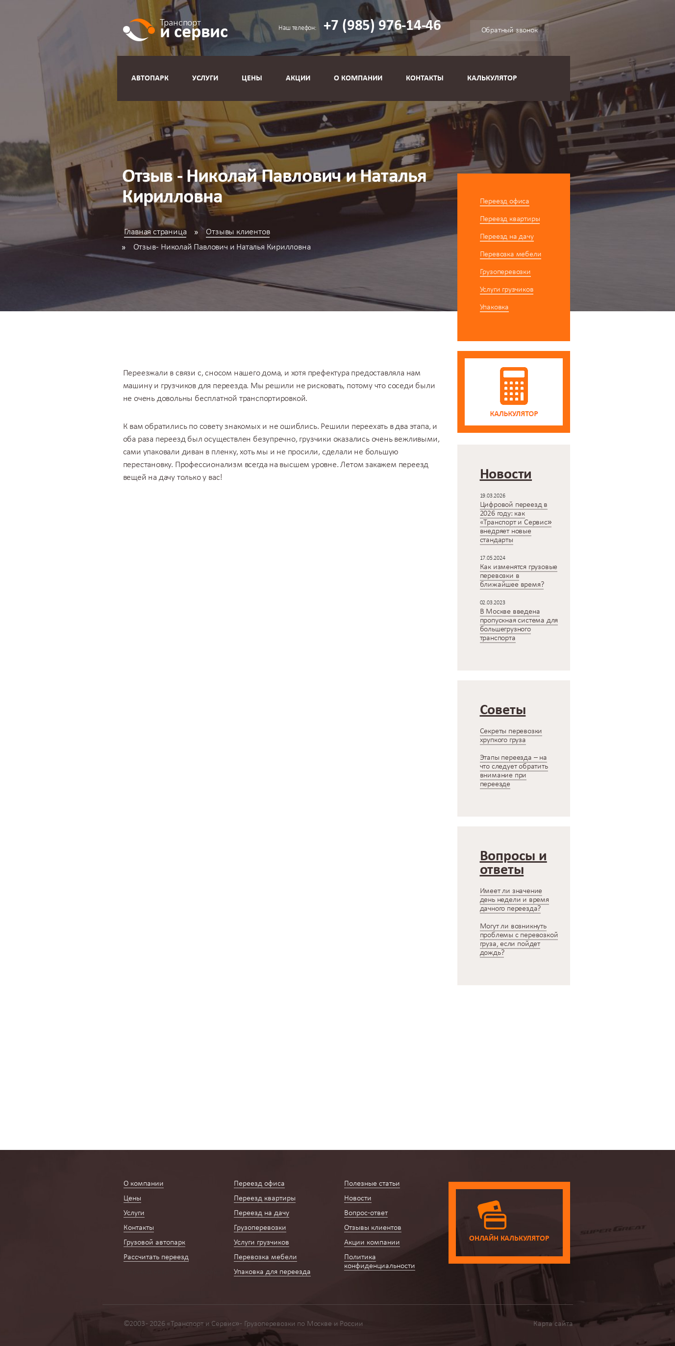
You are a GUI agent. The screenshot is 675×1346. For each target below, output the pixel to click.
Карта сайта (553, 1324)
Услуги (205, 78)
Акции (298, 78)
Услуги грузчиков (507, 290)
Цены (252, 78)
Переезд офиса (504, 201)
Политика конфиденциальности (379, 1261)
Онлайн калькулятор (509, 1239)
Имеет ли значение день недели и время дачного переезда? (514, 900)
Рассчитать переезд (156, 1257)
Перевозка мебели (511, 254)
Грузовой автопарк (154, 1242)
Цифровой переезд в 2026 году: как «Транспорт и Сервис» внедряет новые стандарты (516, 522)
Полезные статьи (372, 1184)
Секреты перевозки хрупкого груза (511, 735)
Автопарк (150, 78)
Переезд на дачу (507, 237)
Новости (358, 1198)
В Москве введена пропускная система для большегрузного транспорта (519, 625)
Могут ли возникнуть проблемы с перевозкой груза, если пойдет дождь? (519, 939)
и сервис (194, 28)
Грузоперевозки (505, 272)
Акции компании (372, 1242)
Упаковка (494, 307)
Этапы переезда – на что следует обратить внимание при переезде (514, 771)
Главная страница (155, 232)
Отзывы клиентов (238, 232)
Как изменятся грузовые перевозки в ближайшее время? (519, 576)
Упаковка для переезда (272, 1272)
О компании (358, 78)
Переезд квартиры (510, 219)
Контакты (425, 78)
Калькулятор (492, 78)
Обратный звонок (509, 30)
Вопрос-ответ (366, 1213)
